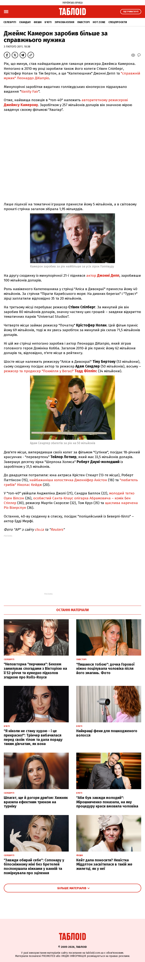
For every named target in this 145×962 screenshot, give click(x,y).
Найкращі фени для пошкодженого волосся (106, 733)
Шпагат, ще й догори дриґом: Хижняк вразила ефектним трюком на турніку (36, 802)
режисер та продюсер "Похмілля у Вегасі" (50, 371)
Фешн (38, 22)
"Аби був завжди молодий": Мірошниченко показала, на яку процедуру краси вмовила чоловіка (107, 802)
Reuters (57, 529)
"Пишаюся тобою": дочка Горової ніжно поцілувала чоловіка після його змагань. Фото (105, 668)
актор (102, 275)
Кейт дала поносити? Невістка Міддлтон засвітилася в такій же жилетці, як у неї (104, 864)
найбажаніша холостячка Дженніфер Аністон (68, 480)
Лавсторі (83, 22)
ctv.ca (39, 529)
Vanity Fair (29, 91)
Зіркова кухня (64, 22)
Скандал (25, 22)
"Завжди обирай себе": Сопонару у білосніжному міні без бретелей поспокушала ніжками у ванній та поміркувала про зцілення (34, 866)
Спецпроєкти (117, 22)
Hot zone (99, 22)
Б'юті (48, 22)
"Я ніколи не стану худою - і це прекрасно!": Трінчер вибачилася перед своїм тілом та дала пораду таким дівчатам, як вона (33, 737)
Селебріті (9, 22)
